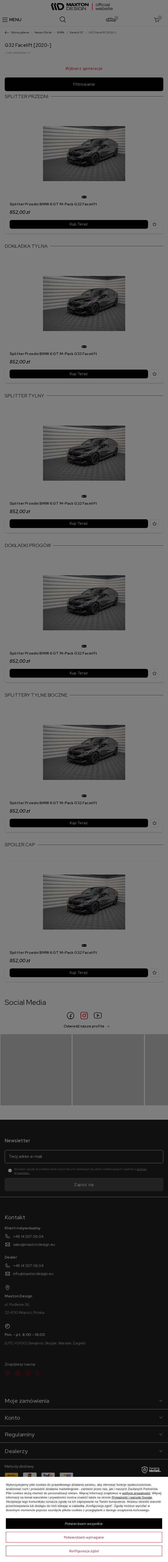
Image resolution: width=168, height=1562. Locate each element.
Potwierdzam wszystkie (84, 1524)
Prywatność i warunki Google (132, 1497)
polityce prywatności (136, 1493)
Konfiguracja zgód (84, 1551)
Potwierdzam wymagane (84, 1537)
